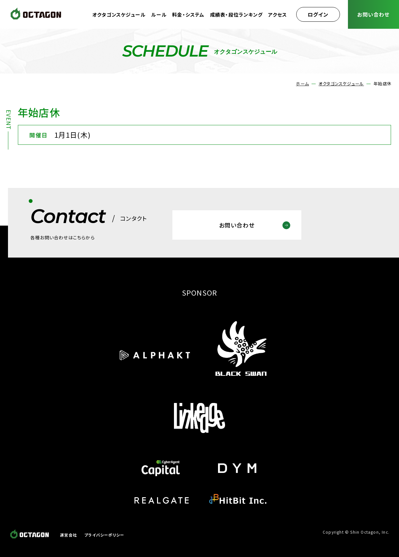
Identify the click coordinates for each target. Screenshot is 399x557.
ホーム (302, 84)
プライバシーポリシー (104, 535)
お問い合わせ (373, 14)
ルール (159, 14)
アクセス (277, 14)
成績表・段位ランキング (236, 14)
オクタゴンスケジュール (119, 14)
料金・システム (188, 14)
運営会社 (68, 535)
